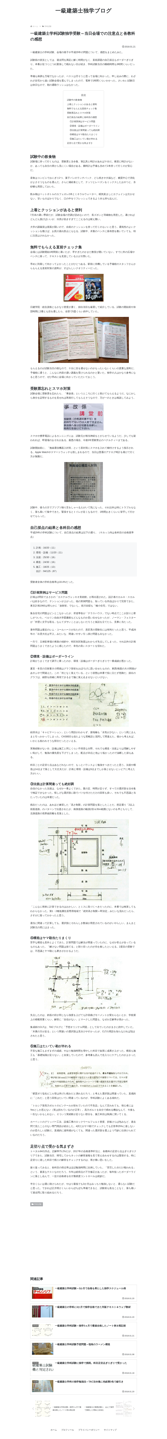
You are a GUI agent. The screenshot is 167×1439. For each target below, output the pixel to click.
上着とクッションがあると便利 (82, 104)
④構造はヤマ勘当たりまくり (83, 134)
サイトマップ (113, 1431)
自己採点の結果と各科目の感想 (82, 117)
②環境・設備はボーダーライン (85, 126)
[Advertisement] (83, 1241)
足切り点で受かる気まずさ (80, 143)
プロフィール (66, 1431)
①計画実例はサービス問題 (82, 121)
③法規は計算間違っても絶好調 (85, 130)
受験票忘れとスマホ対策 (78, 113)
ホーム (50, 1431)
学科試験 (37, 1204)
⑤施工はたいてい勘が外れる (83, 139)
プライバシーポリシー (90, 1431)
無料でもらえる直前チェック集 (82, 108)
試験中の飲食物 (74, 100)
